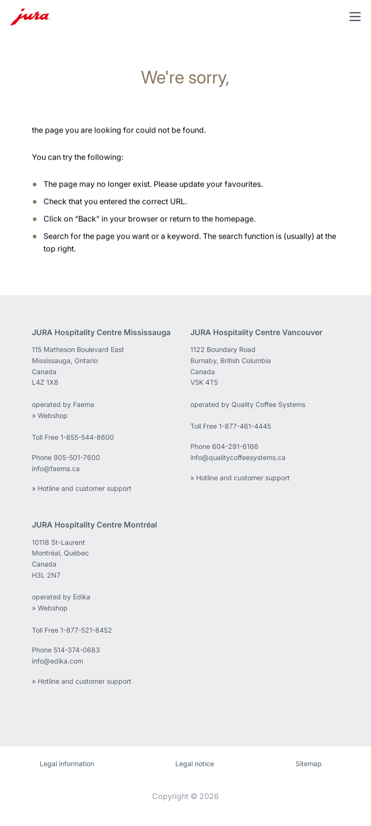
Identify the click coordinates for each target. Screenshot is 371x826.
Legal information (67, 763)
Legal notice (194, 763)
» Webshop (50, 415)
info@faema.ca (56, 468)
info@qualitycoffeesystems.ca (237, 457)
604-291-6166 (235, 446)
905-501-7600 (77, 457)
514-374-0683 (77, 650)
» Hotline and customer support (81, 488)
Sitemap (309, 763)
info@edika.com (57, 661)
